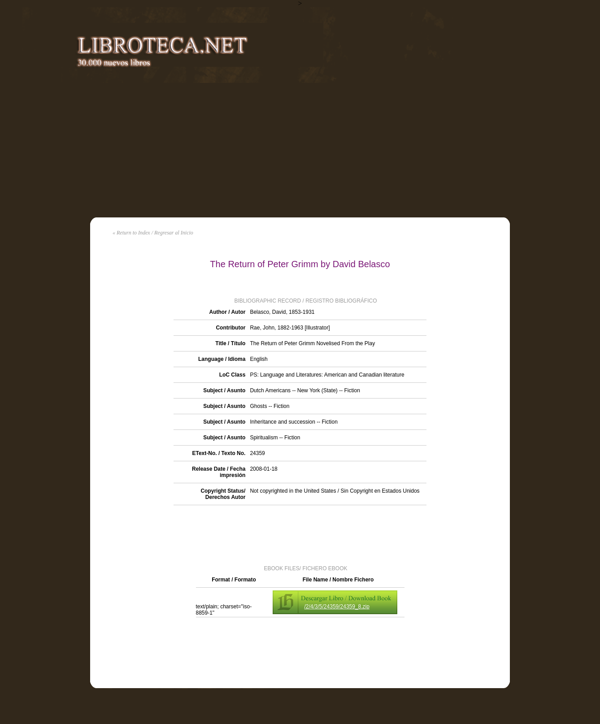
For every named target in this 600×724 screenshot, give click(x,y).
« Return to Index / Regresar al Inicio (153, 233)
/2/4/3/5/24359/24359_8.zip (337, 606)
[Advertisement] (300, 150)
